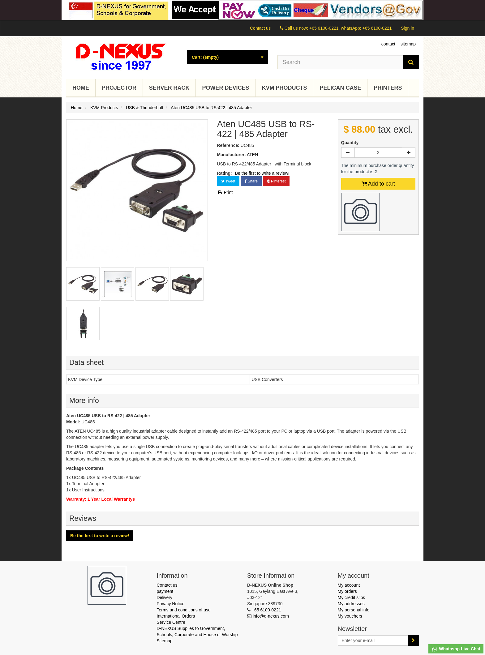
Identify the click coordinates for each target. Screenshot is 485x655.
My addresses (351, 603)
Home (80, 88)
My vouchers (350, 616)
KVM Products (284, 88)
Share (251, 181)
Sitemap (165, 640)
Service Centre (171, 622)
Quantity (350, 142)
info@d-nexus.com (271, 616)
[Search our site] (340, 62)
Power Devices (225, 88)
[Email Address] (373, 640)
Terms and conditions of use (184, 609)
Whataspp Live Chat (455, 649)
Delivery (165, 597)
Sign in (407, 28)
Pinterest (276, 181)
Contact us (260, 28)
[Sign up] (413, 640)
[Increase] (408, 152)
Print (225, 192)
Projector (119, 88)
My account (349, 585)
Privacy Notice (170, 603)
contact (388, 43)
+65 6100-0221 (266, 609)
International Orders (176, 616)
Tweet (228, 181)
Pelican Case (340, 88)
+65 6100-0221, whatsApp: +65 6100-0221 (350, 28)
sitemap (408, 43)
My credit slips (351, 597)
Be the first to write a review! (262, 173)
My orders (347, 591)
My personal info (354, 609)
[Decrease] (348, 152)
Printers (388, 88)
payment (165, 591)
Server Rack (169, 88)
